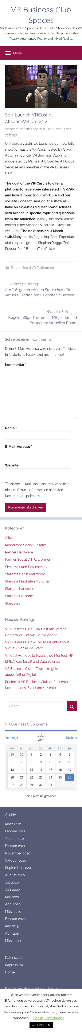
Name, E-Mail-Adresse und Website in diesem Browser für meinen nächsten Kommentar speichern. (37, 490)
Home (10, 972)
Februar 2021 (15, 846)
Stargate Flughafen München (27, 581)
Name (11, 428)
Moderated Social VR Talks (25, 545)
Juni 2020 (12, 890)
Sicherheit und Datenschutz (26, 567)
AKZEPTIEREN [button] (41, 1025)
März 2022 (13, 824)
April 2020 (13, 904)
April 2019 (12, 933)
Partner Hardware (19, 552)
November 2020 (17, 853)
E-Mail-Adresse (18, 447)
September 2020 (18, 868)
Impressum (14, 965)
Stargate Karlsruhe (19, 589)
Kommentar (15, 365)
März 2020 (13, 912)
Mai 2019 (12, 926)
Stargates (12, 603)
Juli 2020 (12, 882)
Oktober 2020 (15, 860)
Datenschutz (14, 958)
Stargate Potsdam (19, 596)
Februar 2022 (15, 831)
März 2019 (13, 941)
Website (12, 465)
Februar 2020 (15, 919)
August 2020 (15, 875)
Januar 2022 (14, 839)
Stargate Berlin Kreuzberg (25, 574)
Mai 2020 (12, 897)
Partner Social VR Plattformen (32, 268)
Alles (9, 538)
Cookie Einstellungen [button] (49, 1018)
